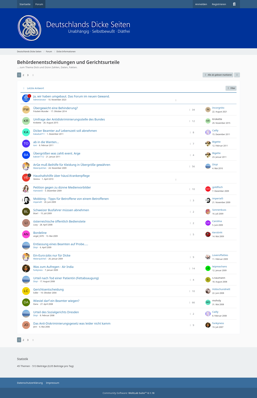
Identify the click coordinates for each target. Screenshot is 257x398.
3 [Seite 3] (28, 75)
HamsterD (38, 190)
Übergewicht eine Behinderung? (55, 108)
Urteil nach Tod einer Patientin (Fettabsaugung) (66, 278)
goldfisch (217, 187)
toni (35, 145)
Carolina (217, 221)
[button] (237, 74)
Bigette (216, 141)
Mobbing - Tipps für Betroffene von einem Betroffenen (71, 199)
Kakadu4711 (39, 134)
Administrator (39, 99)
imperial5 (37, 202)
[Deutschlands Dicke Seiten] (128, 28)
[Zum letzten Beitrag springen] (208, 109)
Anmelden (201, 4)
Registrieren (219, 4)
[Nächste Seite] (33, 74)
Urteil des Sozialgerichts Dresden (56, 312)
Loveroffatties (220, 255)
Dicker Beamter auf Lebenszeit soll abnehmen (65, 131)
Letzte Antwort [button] (35, 88)
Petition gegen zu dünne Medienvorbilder (62, 187)
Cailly (215, 130)
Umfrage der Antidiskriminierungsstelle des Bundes (69, 119)
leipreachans (219, 266)
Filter (231, 88)
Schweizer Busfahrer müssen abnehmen (61, 210)
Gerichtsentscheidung (48, 289)
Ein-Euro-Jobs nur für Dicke (51, 255)
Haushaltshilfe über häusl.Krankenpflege (61, 176)
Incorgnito (218, 107)
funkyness (38, 270)
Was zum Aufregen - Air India (53, 267)
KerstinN (217, 232)
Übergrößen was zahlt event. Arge (56, 153)
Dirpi (215, 164)
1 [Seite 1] (19, 75)
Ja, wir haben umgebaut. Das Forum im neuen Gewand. (71, 96)
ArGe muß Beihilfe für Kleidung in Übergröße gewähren (71, 165)
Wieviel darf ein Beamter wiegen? (56, 301)
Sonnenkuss (219, 209)
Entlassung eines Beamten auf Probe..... (60, 244)
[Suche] (234, 4)
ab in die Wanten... (46, 142)
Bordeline (40, 233)
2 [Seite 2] (23, 75)
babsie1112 (38, 156)
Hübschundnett (221, 289)
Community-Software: (128, 393)
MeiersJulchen (39, 168)
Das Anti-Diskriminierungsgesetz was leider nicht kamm (71, 323)
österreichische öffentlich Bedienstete (59, 221)
